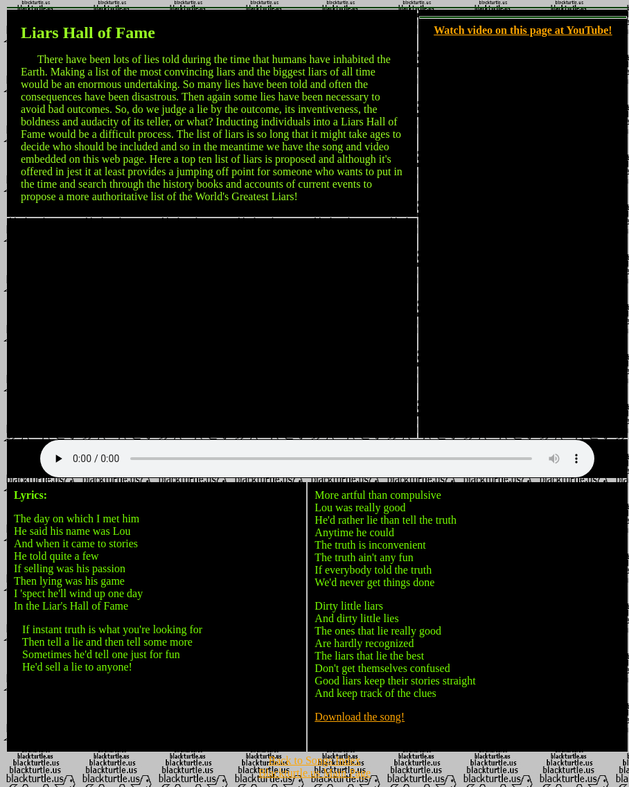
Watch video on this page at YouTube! (523, 30)
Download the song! (359, 717)
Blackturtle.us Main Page (314, 775)
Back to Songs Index (315, 762)
